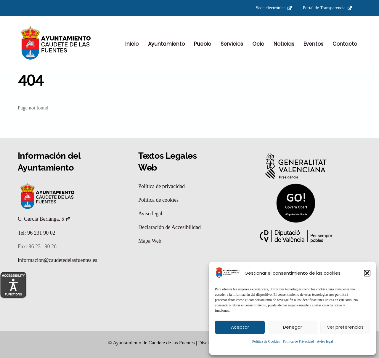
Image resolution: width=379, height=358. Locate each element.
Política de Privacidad (298, 341)
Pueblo (202, 44)
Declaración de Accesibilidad (169, 227)
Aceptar (240, 327)
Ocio (258, 44)
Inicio (132, 44)
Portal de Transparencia (324, 7)
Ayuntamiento (166, 44)
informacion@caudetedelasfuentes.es (57, 260)
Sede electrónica (271, 7)
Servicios (232, 44)
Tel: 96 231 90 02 (36, 233)
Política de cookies (158, 200)
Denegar (292, 327)
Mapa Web (149, 241)
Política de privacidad (161, 187)
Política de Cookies (266, 341)
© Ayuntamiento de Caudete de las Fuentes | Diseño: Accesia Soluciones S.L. (186, 343)
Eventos (313, 44)
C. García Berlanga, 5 (41, 219)
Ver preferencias (345, 327)
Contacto (345, 44)
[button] (367, 273)
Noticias (284, 44)
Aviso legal (325, 341)
